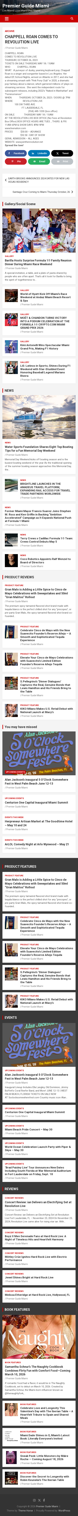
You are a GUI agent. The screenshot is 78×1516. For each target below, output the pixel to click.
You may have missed (21, 727)
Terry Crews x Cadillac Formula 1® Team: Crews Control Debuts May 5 (46, 540)
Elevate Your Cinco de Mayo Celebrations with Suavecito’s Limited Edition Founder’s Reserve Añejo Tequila (46, 661)
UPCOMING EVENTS (15, 772)
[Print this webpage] (62, 161)
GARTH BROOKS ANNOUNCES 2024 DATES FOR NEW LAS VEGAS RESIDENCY (38, 180)
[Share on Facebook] (16, 153)
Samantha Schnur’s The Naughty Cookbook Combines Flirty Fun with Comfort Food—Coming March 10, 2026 (37, 1370)
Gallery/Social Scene (20, 204)
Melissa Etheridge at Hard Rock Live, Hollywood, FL (37, 1294)
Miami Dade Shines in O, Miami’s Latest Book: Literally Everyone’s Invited (45, 1437)
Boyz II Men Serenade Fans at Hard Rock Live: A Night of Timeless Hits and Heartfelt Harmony (35, 1238)
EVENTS (11, 1018)
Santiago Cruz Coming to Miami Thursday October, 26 (41, 191)
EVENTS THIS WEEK (14, 817)
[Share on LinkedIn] (39, 153)
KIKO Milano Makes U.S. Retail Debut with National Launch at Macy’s (46, 710)
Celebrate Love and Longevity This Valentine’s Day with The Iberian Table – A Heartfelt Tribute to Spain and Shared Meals (46, 1413)
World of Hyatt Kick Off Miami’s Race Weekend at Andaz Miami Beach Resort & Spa (45, 297)
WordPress (64, 1510)
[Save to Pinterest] (16, 161)
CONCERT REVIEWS (14, 1198)
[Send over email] (39, 161)
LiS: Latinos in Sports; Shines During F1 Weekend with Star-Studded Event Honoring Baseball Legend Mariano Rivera (45, 370)
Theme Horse (25, 1510)
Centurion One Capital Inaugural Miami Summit (36, 802)
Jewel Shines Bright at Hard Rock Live (29, 1277)
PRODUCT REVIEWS (19, 577)
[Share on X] (62, 153)
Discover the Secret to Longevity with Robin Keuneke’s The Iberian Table (44, 1478)
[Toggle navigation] (6, 18)
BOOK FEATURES (17, 1310)
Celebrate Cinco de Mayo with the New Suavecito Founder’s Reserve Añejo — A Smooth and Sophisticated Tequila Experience (45, 635)
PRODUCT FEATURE (14, 585)
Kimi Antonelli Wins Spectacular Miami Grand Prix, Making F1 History (44, 346)
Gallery (9, 256)
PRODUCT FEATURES (20, 867)
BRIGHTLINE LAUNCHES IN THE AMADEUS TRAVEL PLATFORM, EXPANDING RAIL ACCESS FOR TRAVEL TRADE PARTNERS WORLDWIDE (45, 488)
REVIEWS (11, 1189)
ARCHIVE (9, 31)
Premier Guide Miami (25, 6)
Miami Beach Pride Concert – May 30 (28, 1129)
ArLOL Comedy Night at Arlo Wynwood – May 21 (37, 844)
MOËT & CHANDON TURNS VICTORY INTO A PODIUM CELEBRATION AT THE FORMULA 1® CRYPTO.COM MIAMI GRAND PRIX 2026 (45, 322)
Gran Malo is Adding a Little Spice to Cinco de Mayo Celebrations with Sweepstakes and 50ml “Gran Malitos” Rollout (36, 593)
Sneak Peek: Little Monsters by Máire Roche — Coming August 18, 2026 (44, 1457)
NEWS (9, 391)
